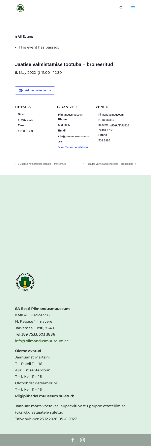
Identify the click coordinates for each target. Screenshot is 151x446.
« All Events (24, 36)
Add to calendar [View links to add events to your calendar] (35, 90)
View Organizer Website (73, 147)
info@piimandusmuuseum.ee (42, 341)
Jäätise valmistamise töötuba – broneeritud (43, 164)
